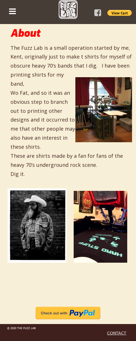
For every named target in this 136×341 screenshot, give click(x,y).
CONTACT (116, 333)
